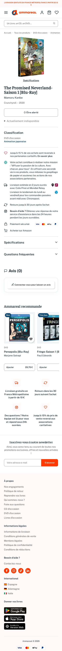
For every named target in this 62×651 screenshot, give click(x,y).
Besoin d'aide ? (18, 211)
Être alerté (31, 112)
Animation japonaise (15, 141)
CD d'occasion (11, 509)
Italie (8, 593)
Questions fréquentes (31, 254)
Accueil (7, 33)
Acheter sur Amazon (21, 230)
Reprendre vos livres (14, 495)
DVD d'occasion (40, 33)
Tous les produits (22, 33)
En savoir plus (45, 156)
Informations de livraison (17, 532)
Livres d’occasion (13, 517)
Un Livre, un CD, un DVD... (31, 23)
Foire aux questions (14, 504)
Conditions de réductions (17, 549)
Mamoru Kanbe (13, 97)
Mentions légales (13, 540)
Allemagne (12, 589)
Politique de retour (13, 491)
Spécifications (31, 80)
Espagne (10, 584)
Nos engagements (14, 486)
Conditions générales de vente (20, 536)
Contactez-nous (12, 563)
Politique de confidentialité (18, 545)
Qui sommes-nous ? (14, 500)
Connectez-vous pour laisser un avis (31, 284)
